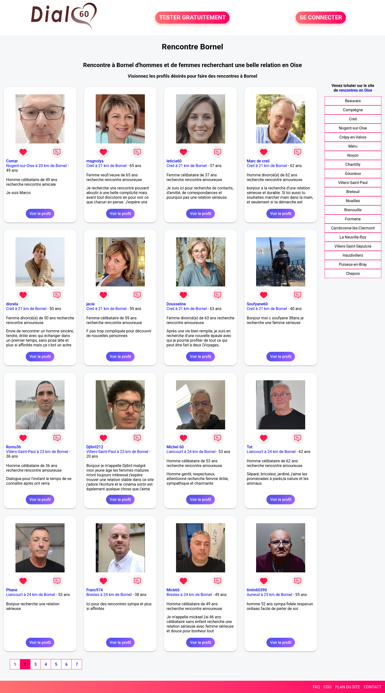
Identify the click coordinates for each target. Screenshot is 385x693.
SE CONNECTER (321, 17)
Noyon (352, 155)
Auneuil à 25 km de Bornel (269, 594)
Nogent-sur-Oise (353, 128)
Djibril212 (94, 447)
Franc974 (94, 590)
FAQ (316, 687)
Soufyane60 (257, 304)
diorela (12, 304)
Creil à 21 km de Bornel (106, 165)
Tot (249, 447)
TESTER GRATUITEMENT (192, 17)
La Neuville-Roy (353, 237)
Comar (12, 161)
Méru (353, 146)
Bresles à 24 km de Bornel (109, 594)
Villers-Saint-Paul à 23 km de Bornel (37, 451)
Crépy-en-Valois (353, 137)
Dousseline (176, 304)
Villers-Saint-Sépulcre (352, 246)
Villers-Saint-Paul (353, 182)
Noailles (353, 200)
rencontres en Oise (355, 90)
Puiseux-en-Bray (353, 264)
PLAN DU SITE (347, 687)
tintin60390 (257, 590)
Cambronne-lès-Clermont (353, 228)
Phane (11, 590)
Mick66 (172, 590)
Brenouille (353, 210)
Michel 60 (175, 447)
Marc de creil (258, 161)
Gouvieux (353, 173)
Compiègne (353, 110)
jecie (90, 304)
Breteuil (352, 191)
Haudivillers (353, 255)
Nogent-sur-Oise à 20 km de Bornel (36, 165)
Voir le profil (40, 213)
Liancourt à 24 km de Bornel (190, 451)
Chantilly (352, 164)
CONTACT (372, 687)
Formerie (353, 219)
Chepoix (353, 273)
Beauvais (353, 101)
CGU (327, 687)
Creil (353, 119)
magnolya (95, 161)
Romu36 (13, 447)
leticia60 (173, 161)
